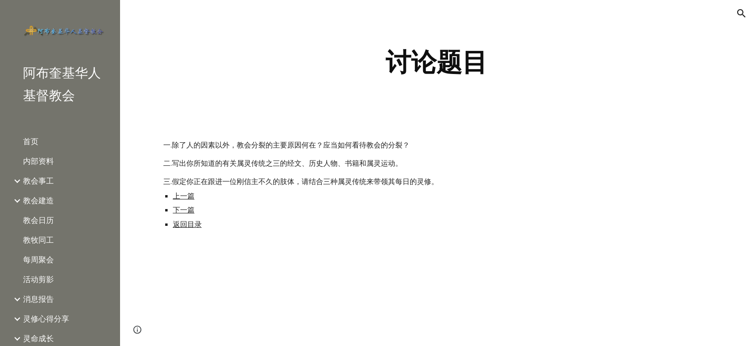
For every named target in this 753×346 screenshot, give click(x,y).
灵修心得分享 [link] (46, 318)
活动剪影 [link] (38, 279)
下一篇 (183, 210)
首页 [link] (30, 141)
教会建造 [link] (38, 200)
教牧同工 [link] (38, 240)
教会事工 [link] (38, 180)
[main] (436, 62)
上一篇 (183, 196)
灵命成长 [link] (38, 338)
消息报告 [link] (38, 299)
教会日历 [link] (38, 220)
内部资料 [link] (38, 161)
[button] (741, 13)
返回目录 (187, 224)
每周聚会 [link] (38, 259)
